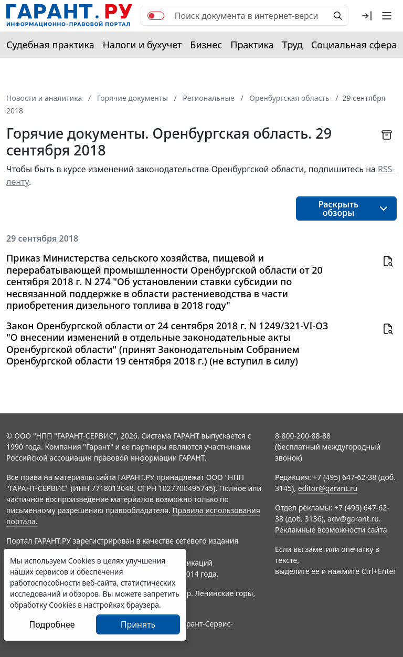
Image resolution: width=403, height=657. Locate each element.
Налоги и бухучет (142, 44)
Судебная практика (50, 44)
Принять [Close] (138, 624)
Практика (251, 44)
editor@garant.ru (328, 488)
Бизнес (206, 44)
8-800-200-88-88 (303, 436)
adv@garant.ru (353, 519)
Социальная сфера (354, 44)
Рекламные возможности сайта (331, 530)
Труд (292, 44)
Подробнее (52, 624)
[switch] (155, 16)
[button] (367, 16)
